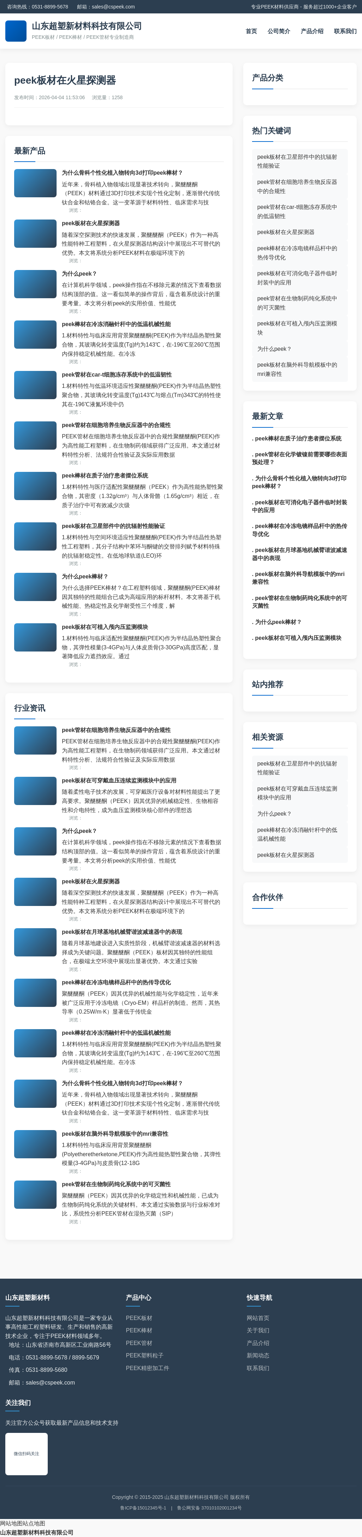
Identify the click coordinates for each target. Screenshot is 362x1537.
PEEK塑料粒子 (145, 1355)
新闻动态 (258, 1355)
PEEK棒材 (139, 1330)
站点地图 (34, 1523)
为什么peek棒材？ (85, 577)
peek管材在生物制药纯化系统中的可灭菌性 (116, 1184)
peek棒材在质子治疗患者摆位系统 (105, 476)
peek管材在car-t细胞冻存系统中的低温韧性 (117, 375)
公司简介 (279, 31)
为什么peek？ (79, 274)
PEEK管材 (139, 1343)
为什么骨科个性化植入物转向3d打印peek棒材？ (122, 173)
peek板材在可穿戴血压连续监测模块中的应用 (119, 780)
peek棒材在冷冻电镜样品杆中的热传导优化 (116, 982)
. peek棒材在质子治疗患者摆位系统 (296, 439)
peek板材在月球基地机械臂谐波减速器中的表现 (122, 932)
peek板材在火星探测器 (91, 223)
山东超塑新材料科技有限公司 (37, 1533)
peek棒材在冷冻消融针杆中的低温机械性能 (116, 324)
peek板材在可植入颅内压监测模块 (105, 627)
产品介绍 (312, 31)
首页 (251, 31)
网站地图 (11, 1523)
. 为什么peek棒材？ (277, 622)
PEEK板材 (139, 1318)
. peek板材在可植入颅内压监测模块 (296, 638)
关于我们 (258, 1330)
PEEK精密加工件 (147, 1368)
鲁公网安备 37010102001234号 (209, 1508)
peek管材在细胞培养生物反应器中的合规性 (116, 425)
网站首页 (258, 1318)
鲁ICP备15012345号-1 (143, 1508)
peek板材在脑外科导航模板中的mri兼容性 (115, 1134)
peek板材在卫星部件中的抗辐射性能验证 (113, 526)
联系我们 (345, 31)
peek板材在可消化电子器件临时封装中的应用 (297, 278)
